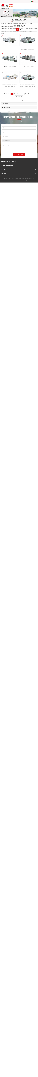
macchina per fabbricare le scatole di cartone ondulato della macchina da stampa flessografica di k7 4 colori (27, 85)
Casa (2, 5)
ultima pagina (19, 96)
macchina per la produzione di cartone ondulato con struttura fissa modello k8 (9, 67)
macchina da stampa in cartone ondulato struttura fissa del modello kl (27, 67)
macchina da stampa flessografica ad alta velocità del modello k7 (27, 48)
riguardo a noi (4, 7)
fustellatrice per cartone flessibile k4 (9, 48)
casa (12, 22)
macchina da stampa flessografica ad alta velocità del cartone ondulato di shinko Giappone (9, 85)
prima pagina (7, 94)
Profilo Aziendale (5, 8)
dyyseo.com (28, 180)
